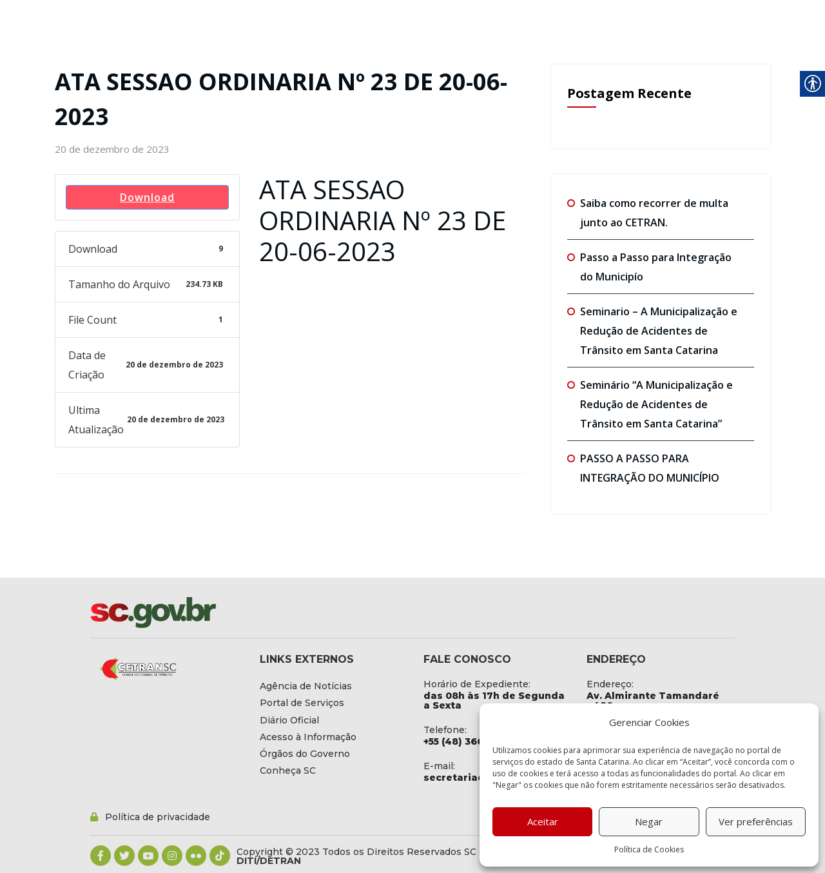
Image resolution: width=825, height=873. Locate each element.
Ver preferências (756, 821)
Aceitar (542, 821)
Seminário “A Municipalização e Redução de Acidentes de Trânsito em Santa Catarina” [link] (656, 404)
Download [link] (147, 197)
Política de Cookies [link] (649, 849)
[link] (112, 148)
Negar (649, 821)
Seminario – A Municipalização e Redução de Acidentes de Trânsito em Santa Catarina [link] (658, 330)
